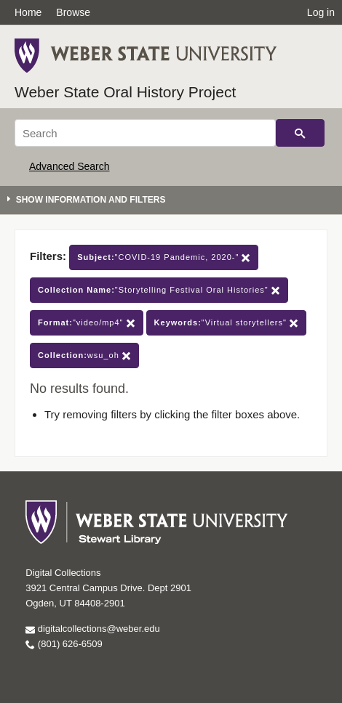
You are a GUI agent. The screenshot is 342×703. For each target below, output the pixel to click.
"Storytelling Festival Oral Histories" (159, 290)
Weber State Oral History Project (125, 92)
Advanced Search (69, 166)
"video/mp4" (86, 323)
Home (28, 12)
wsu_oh (84, 355)
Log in (321, 12)
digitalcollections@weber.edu (92, 628)
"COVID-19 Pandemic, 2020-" (163, 257)
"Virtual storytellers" (226, 323)
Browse (73, 12)
